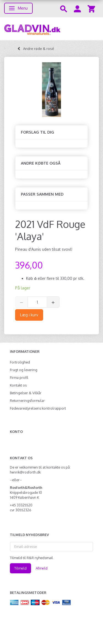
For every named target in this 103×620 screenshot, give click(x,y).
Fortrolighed (20, 362)
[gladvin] (51, 28)
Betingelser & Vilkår (25, 393)
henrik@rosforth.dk (25, 472)
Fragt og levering (23, 370)
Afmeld (42, 568)
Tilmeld (20, 568)
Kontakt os (18, 385)
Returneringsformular (27, 400)
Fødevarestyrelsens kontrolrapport (38, 408)
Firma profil (19, 377)
